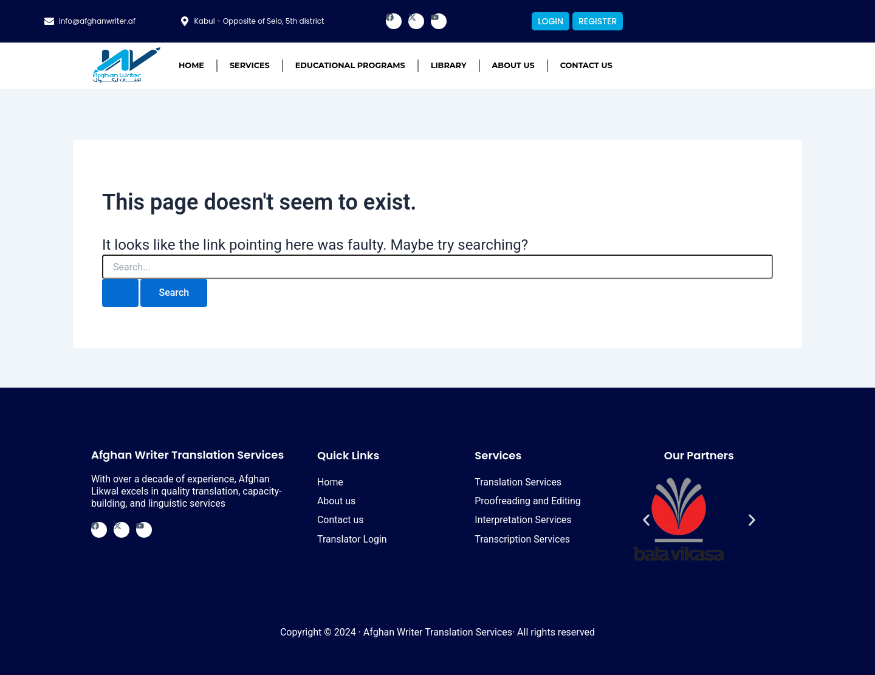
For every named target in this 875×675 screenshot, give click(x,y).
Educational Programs (350, 65)
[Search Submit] (120, 293)
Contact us (586, 65)
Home (191, 65)
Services (250, 65)
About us (513, 65)
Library (449, 65)
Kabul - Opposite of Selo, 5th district (259, 21)
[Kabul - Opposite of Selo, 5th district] (185, 21)
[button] (646, 520)
